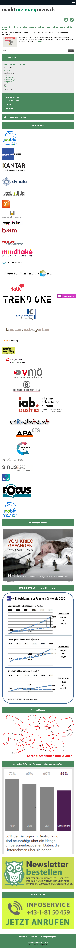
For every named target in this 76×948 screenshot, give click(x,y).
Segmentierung (9, 79)
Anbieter (9, 108)
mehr (40, 41)
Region (8, 104)
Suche (71, 50)
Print (72, 20)
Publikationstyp (12, 101)
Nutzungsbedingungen (49, 937)
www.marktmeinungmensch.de (38, 942)
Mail (66, 20)
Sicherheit (8, 70)
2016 (6, 87)
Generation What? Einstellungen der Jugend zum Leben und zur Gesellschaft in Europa (37, 28)
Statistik (7, 75)
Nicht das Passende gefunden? (15, 117)
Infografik (8, 82)
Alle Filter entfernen (10, 90)
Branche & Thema (12, 97)
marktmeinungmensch (28, 9)
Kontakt (34, 937)
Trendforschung (10, 77)
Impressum (23, 937)
